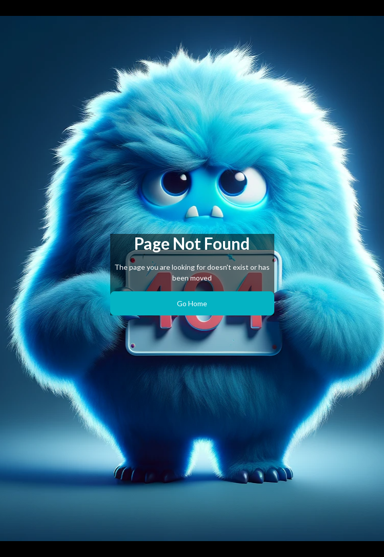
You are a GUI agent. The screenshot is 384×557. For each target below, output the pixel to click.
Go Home (192, 303)
